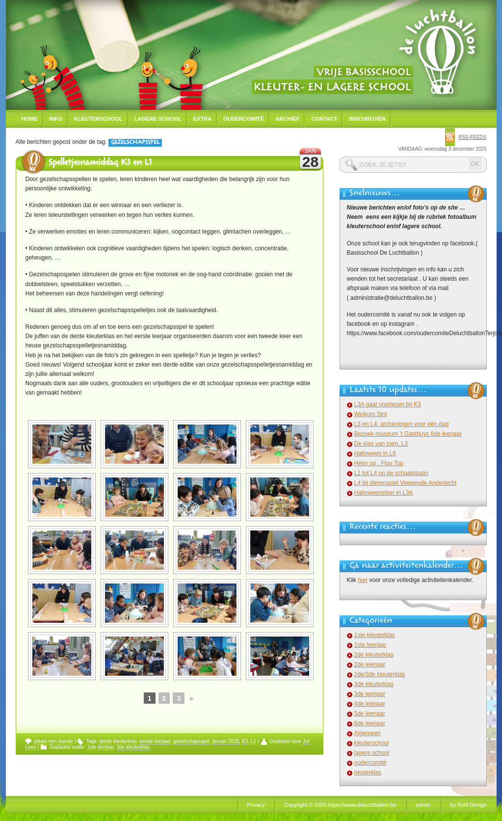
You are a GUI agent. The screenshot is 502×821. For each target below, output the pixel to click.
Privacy (255, 805)
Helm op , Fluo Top (379, 463)
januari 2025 (225, 741)
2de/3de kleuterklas (379, 674)
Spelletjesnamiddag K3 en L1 (100, 163)
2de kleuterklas (374, 654)
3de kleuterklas (133, 747)
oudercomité (370, 762)
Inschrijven (367, 119)
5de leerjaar (369, 713)
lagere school (371, 752)
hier (363, 580)
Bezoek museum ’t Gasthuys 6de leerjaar (408, 433)
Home (30, 119)
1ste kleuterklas (374, 635)
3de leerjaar (369, 693)
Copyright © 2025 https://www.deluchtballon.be (340, 805)
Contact (324, 119)
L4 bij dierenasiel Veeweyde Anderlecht (405, 482)
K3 (245, 741)
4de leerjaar (369, 703)
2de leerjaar (369, 664)
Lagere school (158, 119)
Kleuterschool (98, 119)
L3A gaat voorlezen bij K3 (387, 404)
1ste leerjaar (100, 747)
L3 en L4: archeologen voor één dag (401, 424)
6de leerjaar (369, 723)
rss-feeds (472, 137)
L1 (253, 741)
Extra (202, 119)
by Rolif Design (468, 805)
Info (56, 119)
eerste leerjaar (154, 741)
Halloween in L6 (375, 453)
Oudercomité (243, 119)
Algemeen (367, 733)
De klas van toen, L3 (381, 443)
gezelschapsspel (191, 741)
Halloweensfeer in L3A (383, 492)
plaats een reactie (53, 741)
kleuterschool (371, 743)
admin (423, 805)
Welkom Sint (370, 414)
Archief (288, 119)
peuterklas (367, 772)
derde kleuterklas (117, 741)
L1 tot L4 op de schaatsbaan (391, 473)
